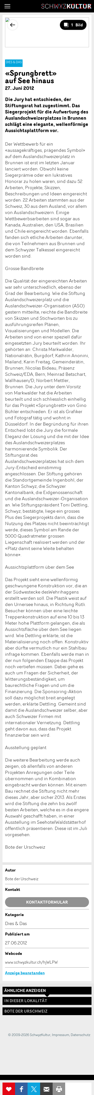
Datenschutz (80, 1034)
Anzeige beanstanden (25, 973)
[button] (7, 6)
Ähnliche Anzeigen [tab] (25, 990)
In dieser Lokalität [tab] (25, 1001)
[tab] (47, 1011)
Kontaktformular (47, 902)
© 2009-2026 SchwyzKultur (29, 1034)
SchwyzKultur (66, 6)
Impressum (60, 1034)
